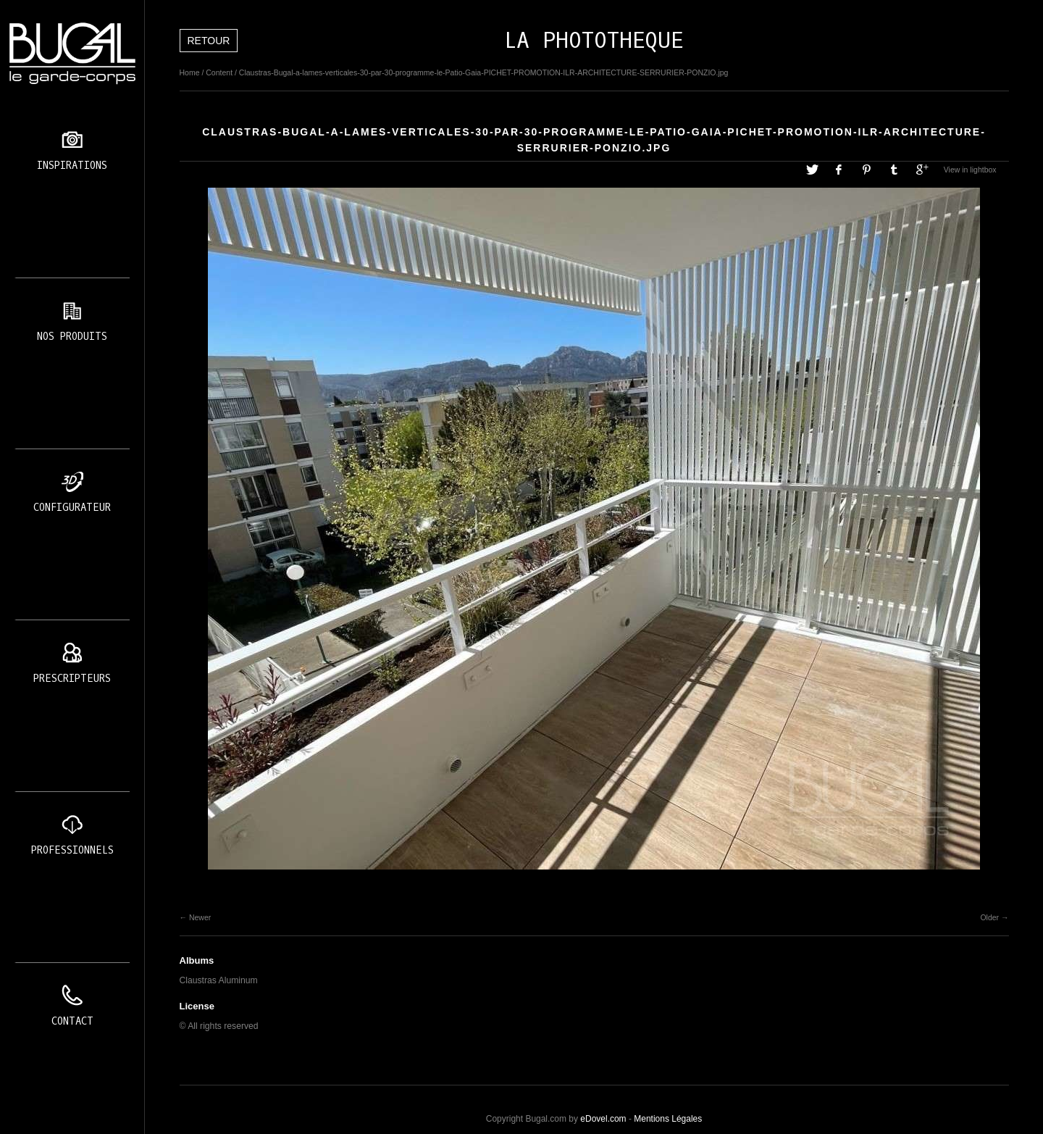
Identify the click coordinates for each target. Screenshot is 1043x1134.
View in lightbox (970, 169)
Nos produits (72, 336)
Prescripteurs (72, 678)
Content (219, 72)
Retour (209, 40)
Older (989, 917)
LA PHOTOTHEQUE (594, 40)
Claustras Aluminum (219, 980)
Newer (200, 917)
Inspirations (72, 165)
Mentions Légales (668, 1119)
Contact (72, 1021)
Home (190, 72)
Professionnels (72, 850)
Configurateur (72, 507)
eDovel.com (603, 1119)
